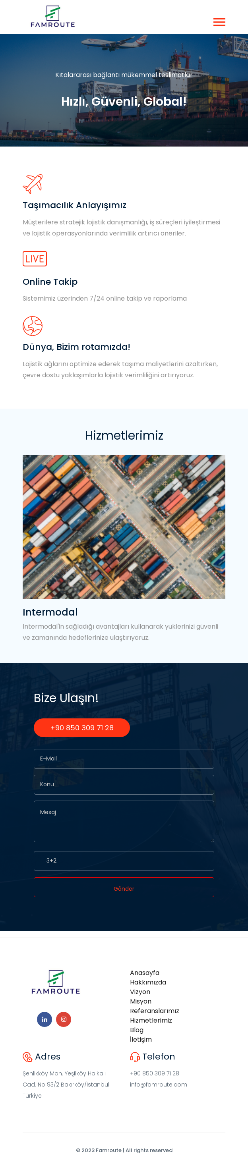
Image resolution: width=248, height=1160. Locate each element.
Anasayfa (144, 972)
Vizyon (140, 991)
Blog (136, 1030)
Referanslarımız (154, 1010)
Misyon (140, 1001)
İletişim (141, 1039)
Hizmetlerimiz (151, 1020)
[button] (219, 20)
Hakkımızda (148, 982)
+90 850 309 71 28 (82, 728)
